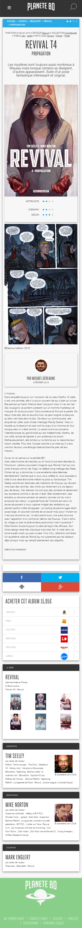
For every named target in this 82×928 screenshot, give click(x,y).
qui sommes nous (14, 918)
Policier (59, 35)
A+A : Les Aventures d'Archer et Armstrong (25, 827)
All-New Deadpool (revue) (16, 834)
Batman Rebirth (32, 778)
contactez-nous (38, 918)
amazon (37, 611)
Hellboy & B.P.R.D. (34, 812)
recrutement (30, 922)
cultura (37, 629)
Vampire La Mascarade (32, 767)
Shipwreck (10, 865)
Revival (12, 677)
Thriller (67, 35)
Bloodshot (10, 771)
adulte (30, 35)
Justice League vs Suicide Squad (58, 781)
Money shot (15, 767)
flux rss (58, 918)
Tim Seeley (14, 755)
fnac (37, 620)
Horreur (50, 35)
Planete (41, 7)
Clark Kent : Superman (39, 816)
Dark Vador (23, 830)
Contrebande (71, 32)
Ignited (24, 816)
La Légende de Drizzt (23, 781)
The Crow (32, 763)
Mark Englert (17, 857)
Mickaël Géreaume (43, 378)
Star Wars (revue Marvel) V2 (43, 830)
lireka (37, 655)
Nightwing (21, 771)
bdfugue (37, 638)
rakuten (37, 647)
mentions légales (53, 922)
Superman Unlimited (14, 812)
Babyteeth (21, 865)
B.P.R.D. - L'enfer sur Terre (29, 823)
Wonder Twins (12, 816)
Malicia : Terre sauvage (16, 763)
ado (23, 35)
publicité (73, 918)
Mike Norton (16, 804)
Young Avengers (65, 830)
